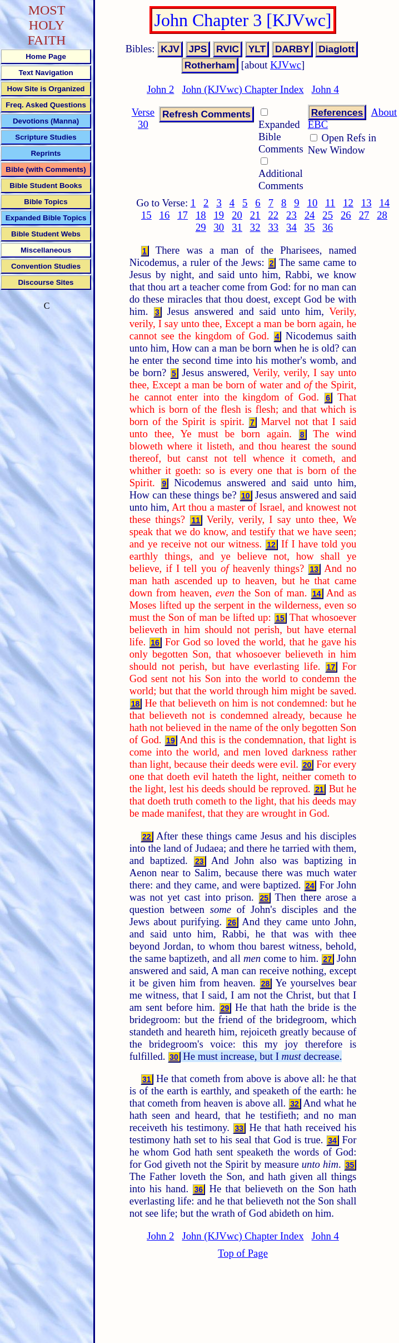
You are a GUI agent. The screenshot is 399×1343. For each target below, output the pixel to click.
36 (327, 227)
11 (330, 203)
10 (312, 203)
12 (348, 203)
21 (255, 215)
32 (255, 227)
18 (201, 215)
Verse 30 (143, 118)
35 (310, 227)
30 (219, 227)
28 (382, 215)
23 (291, 215)
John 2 (160, 89)
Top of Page (243, 1253)
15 (146, 215)
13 (366, 203)
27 (364, 215)
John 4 (325, 89)
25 (327, 215)
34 (291, 227)
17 (182, 215)
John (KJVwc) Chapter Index (242, 89)
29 (201, 227)
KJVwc (285, 65)
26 (346, 215)
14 (384, 203)
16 (164, 215)
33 (273, 227)
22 (273, 215)
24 (310, 215)
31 (237, 227)
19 (219, 215)
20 (237, 215)
